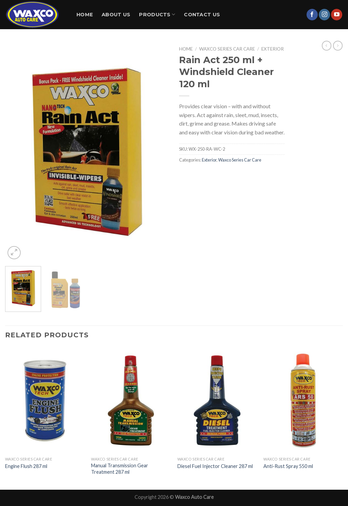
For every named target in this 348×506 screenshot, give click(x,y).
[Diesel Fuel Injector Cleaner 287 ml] (217, 400)
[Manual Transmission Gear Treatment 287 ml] (131, 400)
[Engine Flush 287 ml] (45, 400)
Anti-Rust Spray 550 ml (288, 466)
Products (157, 14)
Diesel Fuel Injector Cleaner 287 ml (215, 466)
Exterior (272, 49)
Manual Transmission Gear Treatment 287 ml (119, 469)
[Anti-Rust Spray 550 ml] (303, 400)
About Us (116, 15)
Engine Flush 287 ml (26, 466)
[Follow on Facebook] (312, 14)
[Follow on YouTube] (336, 14)
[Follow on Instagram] (324, 14)
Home (84, 15)
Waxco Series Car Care (227, 49)
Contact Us (202, 15)
